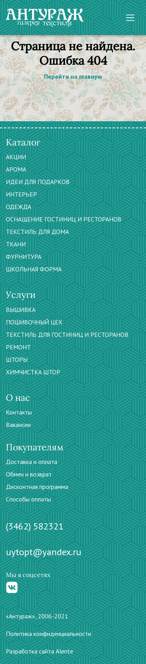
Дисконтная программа (37, 486)
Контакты (19, 412)
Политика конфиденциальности (48, 633)
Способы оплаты (28, 499)
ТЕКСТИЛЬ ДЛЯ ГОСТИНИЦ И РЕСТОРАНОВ (67, 334)
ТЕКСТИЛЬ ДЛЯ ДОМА (37, 231)
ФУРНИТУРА (23, 256)
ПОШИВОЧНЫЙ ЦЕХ (34, 322)
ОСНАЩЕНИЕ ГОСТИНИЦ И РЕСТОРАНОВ (63, 219)
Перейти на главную (73, 76)
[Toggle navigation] (130, 18)
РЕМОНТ (18, 347)
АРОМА (16, 169)
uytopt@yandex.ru (43, 552)
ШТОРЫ (17, 359)
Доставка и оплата (31, 462)
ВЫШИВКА (20, 309)
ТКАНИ (16, 244)
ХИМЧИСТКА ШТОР (33, 372)
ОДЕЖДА (18, 207)
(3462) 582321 (34, 526)
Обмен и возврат (29, 474)
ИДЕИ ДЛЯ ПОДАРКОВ (38, 182)
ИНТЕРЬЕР (21, 194)
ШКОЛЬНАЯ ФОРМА (34, 269)
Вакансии (18, 425)
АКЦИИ (16, 157)
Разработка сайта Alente (39, 651)
